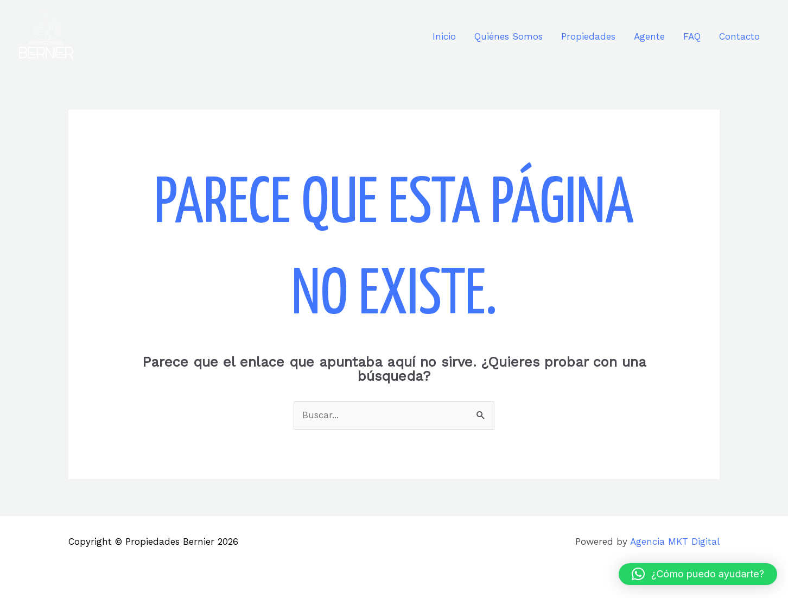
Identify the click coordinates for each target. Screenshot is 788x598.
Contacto (739, 36)
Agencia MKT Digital (675, 541)
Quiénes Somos (508, 36)
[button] (698, 574)
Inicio (444, 36)
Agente (649, 36)
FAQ (692, 36)
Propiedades (588, 36)
